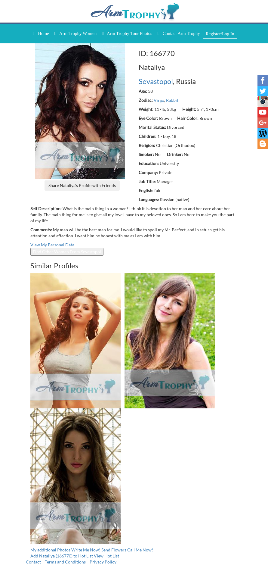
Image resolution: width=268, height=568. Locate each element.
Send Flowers (114, 549)
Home (41, 33)
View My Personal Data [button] (52, 244)
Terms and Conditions (65, 561)
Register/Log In (220, 33)
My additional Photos (50, 549)
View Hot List (106, 555)
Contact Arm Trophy (179, 33)
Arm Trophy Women (75, 33)
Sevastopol (156, 81)
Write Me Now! (85, 549)
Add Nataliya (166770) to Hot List (61, 555)
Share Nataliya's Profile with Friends (82, 185)
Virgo (159, 100)
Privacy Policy (103, 561)
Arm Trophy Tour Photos (127, 33)
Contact (33, 561)
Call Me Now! (140, 549)
